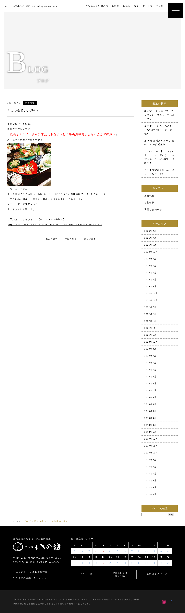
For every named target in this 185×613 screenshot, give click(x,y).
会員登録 (21, 572)
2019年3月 (150, 425)
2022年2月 (150, 314)
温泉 (136, 6)
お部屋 (116, 6)
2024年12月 (151, 252)
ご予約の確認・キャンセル (31, 578)
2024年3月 (150, 279)
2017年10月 (151, 453)
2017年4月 (150, 494)
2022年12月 (151, 293)
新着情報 (30, 103)
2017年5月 (150, 487)
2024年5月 (150, 272)
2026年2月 (150, 231)
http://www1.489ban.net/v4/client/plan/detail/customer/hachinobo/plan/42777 (55, 224)
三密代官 (149, 195)
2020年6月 (150, 363)
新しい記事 (90, 239)
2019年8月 (150, 404)
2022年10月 (151, 300)
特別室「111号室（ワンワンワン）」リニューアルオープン (159, 115)
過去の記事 (52, 239)
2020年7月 (150, 356)
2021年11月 (151, 328)
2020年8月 (150, 349)
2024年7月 (150, 259)
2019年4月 (150, 418)
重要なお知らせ (153, 209)
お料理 (127, 6)
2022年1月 (150, 321)
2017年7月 (150, 473)
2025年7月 (150, 238)
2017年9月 (150, 460)
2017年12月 (151, 439)
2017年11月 (151, 446)
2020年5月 (150, 369)
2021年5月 (150, 335)
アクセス (148, 6)
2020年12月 (151, 342)
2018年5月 (150, 432)
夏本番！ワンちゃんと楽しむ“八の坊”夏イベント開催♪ (159, 130)
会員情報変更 (40, 572)
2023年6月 (150, 286)
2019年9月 (150, 397)
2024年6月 (150, 265)
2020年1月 (150, 390)
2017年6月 (150, 480)
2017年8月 (150, 466)
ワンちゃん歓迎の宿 (97, 6)
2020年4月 (150, 376)
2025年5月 (150, 245)
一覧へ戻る (71, 239)
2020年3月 (150, 383)
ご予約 (160, 6)
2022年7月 (150, 307)
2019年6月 (150, 411)
